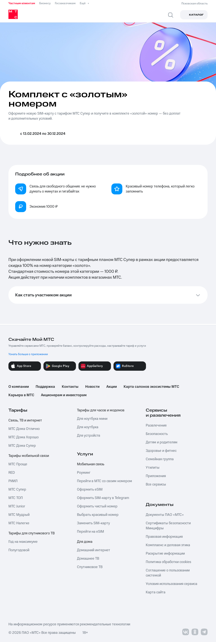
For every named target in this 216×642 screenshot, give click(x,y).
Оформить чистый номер (97, 506)
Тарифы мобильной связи (28, 455)
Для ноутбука (87, 427)
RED (11, 472)
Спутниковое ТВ (90, 567)
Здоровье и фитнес (161, 450)
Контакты (70, 386)
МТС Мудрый (19, 514)
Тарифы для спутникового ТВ (31, 533)
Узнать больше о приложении (28, 354)
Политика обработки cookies (168, 561)
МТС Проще (17, 464)
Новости (92, 386)
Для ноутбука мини (92, 418)
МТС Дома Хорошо (23, 437)
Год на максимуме (23, 541)
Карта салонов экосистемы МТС (151, 386)
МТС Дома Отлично (24, 428)
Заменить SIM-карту (93, 523)
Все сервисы (156, 484)
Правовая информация (164, 536)
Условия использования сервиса (171, 583)
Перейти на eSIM (90, 531)
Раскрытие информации (165, 553)
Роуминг (83, 472)
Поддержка (45, 386)
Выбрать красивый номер (98, 514)
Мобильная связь (90, 464)
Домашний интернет (93, 550)
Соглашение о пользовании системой (168, 573)
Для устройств (88, 435)
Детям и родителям (161, 442)
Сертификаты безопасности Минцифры (168, 526)
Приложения (156, 476)
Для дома (84, 541)
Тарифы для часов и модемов (100, 410)
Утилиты (152, 467)
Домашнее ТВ (88, 558)
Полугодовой (18, 550)
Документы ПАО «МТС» (165, 514)
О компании (18, 386)
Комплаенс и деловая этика (168, 545)
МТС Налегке (18, 523)
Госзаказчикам (65, 3)
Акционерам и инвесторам (63, 395)
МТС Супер (17, 489)
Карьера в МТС (21, 395)
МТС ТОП (15, 497)
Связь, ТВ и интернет (25, 420)
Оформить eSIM (90, 489)
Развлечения (156, 425)
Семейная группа (160, 459)
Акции (111, 386)
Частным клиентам (21, 3)
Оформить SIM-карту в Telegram (103, 497)
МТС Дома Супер (22, 445)
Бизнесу (45, 3)
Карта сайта (155, 592)
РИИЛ (13, 481)
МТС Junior (16, 506)
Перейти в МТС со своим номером (104, 481)
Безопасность (157, 433)
